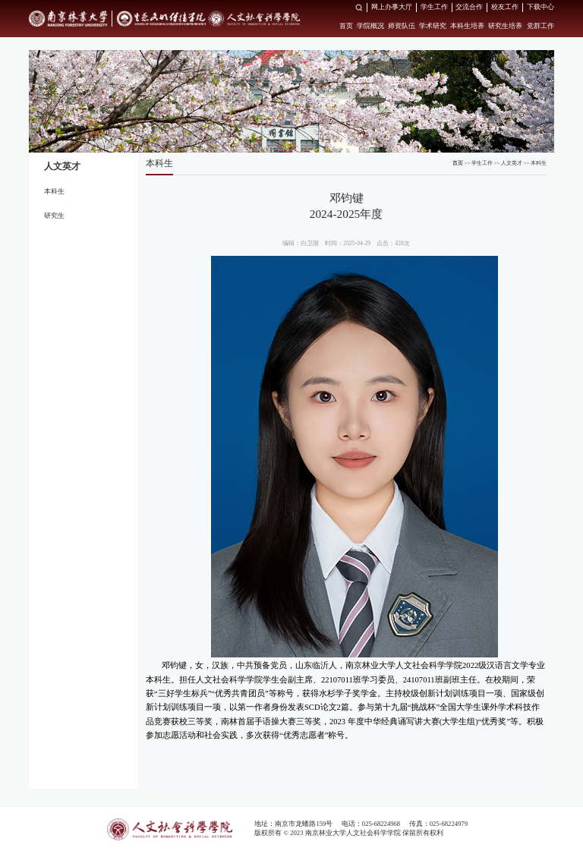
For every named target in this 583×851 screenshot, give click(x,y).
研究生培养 (505, 26)
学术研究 (432, 26)
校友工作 (504, 7)
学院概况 (370, 26)
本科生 (54, 191)
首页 (346, 26)
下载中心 (540, 7)
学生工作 (434, 7)
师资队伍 (401, 26)
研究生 (54, 215)
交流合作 (469, 7)
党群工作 (540, 26)
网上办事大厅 (391, 7)
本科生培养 (467, 26)
